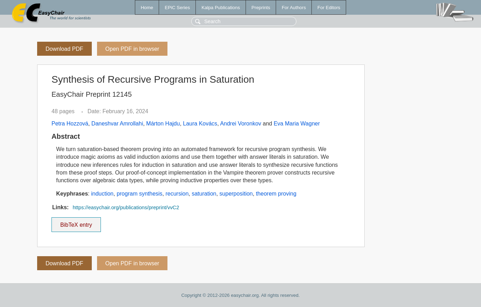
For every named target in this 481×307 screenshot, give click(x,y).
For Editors (328, 7)
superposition (236, 194)
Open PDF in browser (132, 49)
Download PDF (64, 49)
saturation (204, 194)
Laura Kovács (200, 124)
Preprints (261, 7)
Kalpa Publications (220, 7)
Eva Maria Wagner (297, 124)
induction (102, 194)
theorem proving (276, 194)
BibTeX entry (76, 222)
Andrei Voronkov (240, 124)
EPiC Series (177, 7)
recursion (176, 194)
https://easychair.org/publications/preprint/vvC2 (126, 207)
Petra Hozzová (69, 124)
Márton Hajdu (163, 124)
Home (147, 7)
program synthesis (140, 194)
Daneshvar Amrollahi (117, 124)
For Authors (294, 7)
